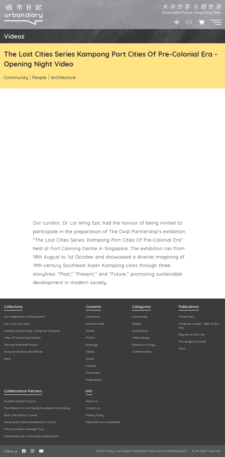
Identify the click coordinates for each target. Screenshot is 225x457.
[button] (215, 22)
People (39, 77)
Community (16, 77)
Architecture (63, 77)
